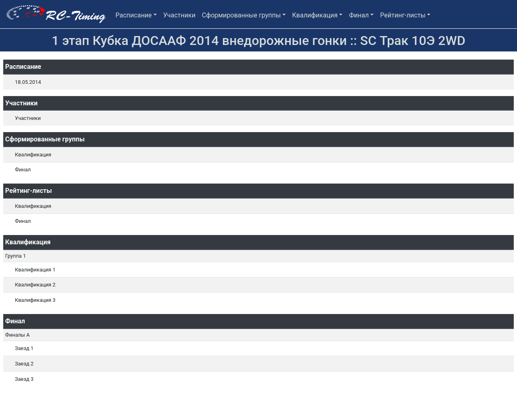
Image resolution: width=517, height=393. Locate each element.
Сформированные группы (241, 15)
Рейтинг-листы (402, 15)
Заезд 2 (24, 364)
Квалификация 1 (35, 270)
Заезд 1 (24, 348)
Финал (359, 15)
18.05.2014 (28, 82)
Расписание (133, 15)
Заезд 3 (24, 379)
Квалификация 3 (35, 300)
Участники (179, 15)
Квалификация (315, 15)
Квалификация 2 (35, 285)
